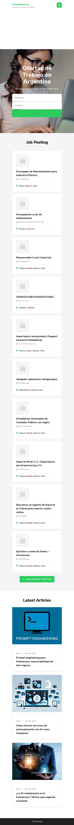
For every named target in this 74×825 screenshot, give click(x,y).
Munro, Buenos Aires (28, 186)
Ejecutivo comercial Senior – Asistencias (32, 553)
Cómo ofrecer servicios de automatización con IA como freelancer (33, 729)
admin (18, 653)
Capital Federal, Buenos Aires (32, 268)
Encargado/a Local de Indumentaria (29, 216)
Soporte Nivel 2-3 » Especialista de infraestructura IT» (35, 463)
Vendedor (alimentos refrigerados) (36, 379)
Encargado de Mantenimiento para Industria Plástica (36, 173)
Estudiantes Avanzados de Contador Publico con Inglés (33, 420)
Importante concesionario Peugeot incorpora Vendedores (36, 338)
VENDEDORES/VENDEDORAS (35, 297)
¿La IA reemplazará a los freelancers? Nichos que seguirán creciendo (35, 797)
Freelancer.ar (20, 4)
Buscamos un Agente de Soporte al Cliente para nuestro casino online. (35, 508)
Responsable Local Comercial (33, 257)
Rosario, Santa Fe (26, 228)
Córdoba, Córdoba (26, 307)
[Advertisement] (37, 30)
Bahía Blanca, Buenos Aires (31, 390)
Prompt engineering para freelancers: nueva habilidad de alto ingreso (34, 661)
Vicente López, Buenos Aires (32, 350)
